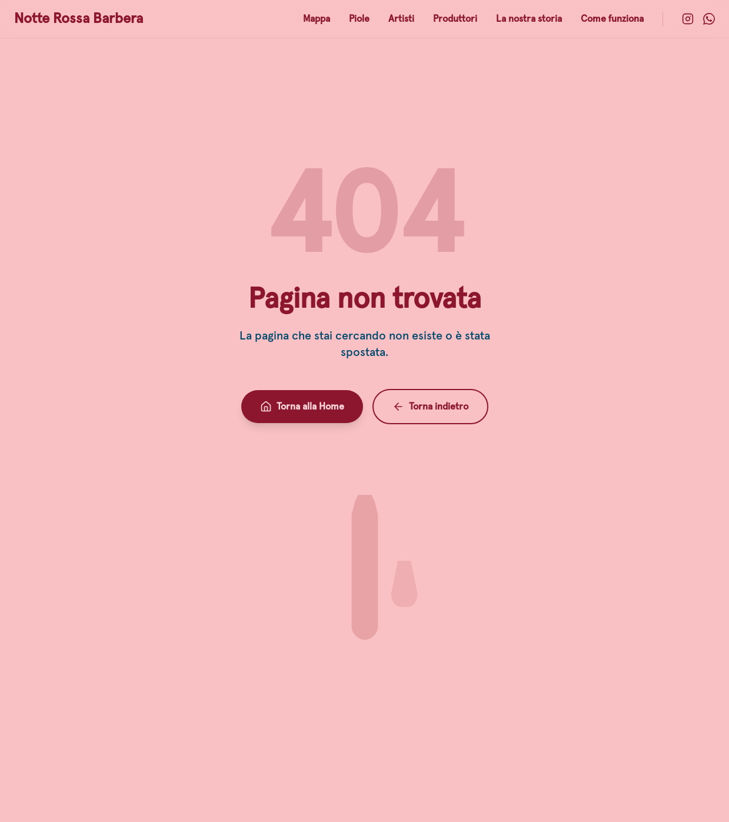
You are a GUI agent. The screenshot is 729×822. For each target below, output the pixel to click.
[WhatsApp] (709, 19)
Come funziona (612, 19)
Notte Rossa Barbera (78, 19)
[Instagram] (688, 19)
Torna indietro (430, 406)
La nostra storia (529, 19)
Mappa (316, 19)
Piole (359, 19)
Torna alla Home (302, 406)
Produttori (455, 19)
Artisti (401, 19)
